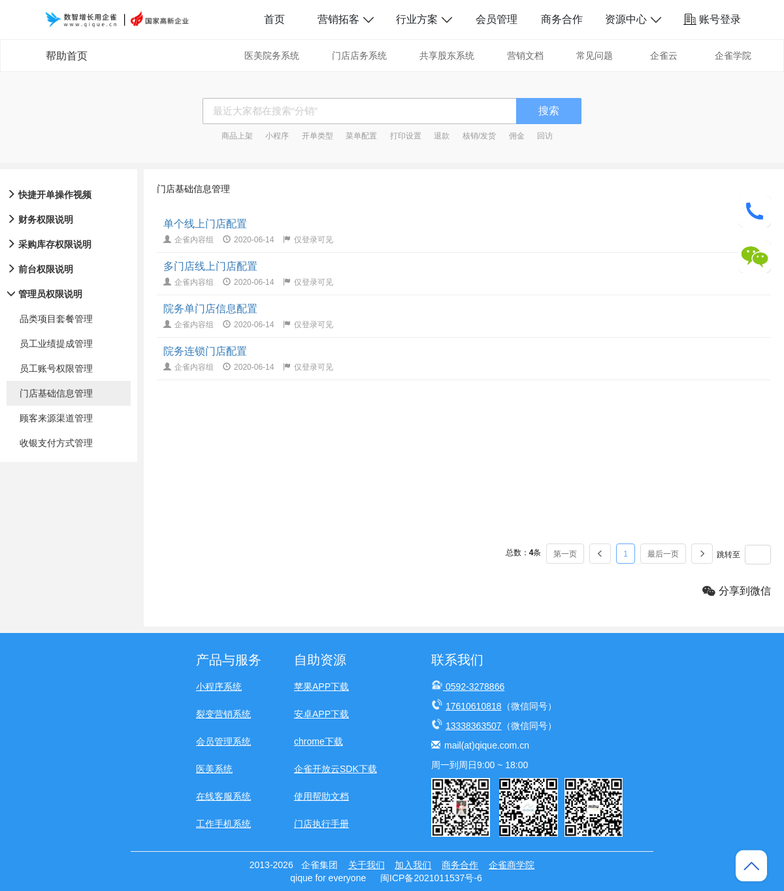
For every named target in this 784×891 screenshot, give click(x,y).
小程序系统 (219, 686)
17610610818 (474, 706)
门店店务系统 (359, 55)
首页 (274, 19)
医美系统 (214, 769)
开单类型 (317, 135)
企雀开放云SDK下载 (335, 769)
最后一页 (663, 554)
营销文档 (525, 55)
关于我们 (366, 865)
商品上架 (237, 135)
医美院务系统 (271, 55)
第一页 (565, 554)
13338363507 (474, 726)
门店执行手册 (321, 823)
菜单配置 (361, 135)
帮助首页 (67, 55)
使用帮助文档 (321, 796)
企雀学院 (733, 55)
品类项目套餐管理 (56, 319)
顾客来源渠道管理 (56, 418)
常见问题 (594, 55)
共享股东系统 (446, 55)
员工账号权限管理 (56, 368)
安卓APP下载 (321, 714)
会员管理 (496, 19)
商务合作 (562, 19)
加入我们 (413, 865)
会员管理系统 (223, 741)
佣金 (517, 135)
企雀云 (664, 55)
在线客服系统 (223, 796)
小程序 (277, 135)
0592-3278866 (475, 686)
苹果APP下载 (321, 686)
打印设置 (405, 135)
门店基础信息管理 (56, 393)
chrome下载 (318, 741)
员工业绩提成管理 (56, 343)
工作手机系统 (223, 823)
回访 (545, 135)
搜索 (548, 110)
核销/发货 (479, 135)
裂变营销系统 (223, 714)
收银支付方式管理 (56, 443)
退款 (441, 135)
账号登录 (712, 19)
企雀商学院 (511, 865)
